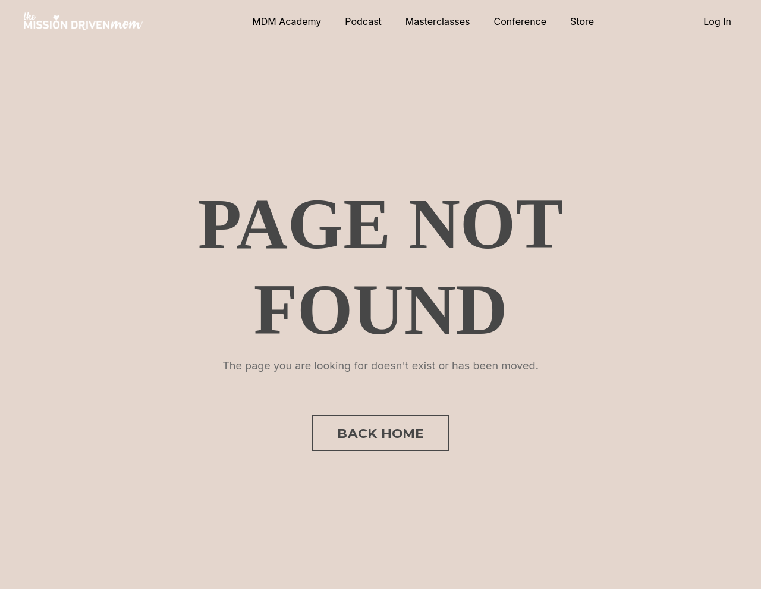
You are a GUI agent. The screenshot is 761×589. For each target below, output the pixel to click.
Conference (520, 21)
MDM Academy (286, 21)
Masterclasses (437, 21)
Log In (717, 21)
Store (582, 21)
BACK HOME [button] (380, 433)
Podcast (363, 21)
